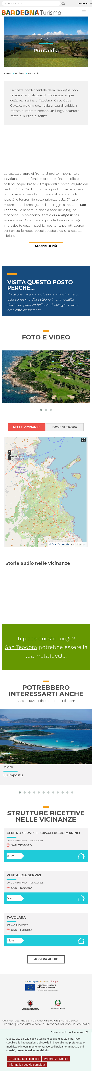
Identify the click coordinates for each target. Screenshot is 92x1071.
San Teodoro (21, 647)
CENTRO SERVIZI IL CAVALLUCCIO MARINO (43, 833)
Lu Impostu (13, 775)
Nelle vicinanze (26, 427)
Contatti (83, 1024)
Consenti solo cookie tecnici (71, 1032)
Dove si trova (64, 427)
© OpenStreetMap (59, 544)
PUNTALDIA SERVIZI (24, 875)
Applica (63, 3)
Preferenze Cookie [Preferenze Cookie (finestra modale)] (56, 1058)
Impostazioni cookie (60, 1024)
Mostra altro (46, 959)
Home (7, 73)
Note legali (69, 1020)
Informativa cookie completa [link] (27, 1064)
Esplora (19, 73)
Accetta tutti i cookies (24, 1058)
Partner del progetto (18, 1020)
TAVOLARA (16, 918)
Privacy (9, 1024)
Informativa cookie (30, 1024)
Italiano (83, 3)
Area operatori (47, 1020)
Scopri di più (46, 246)
